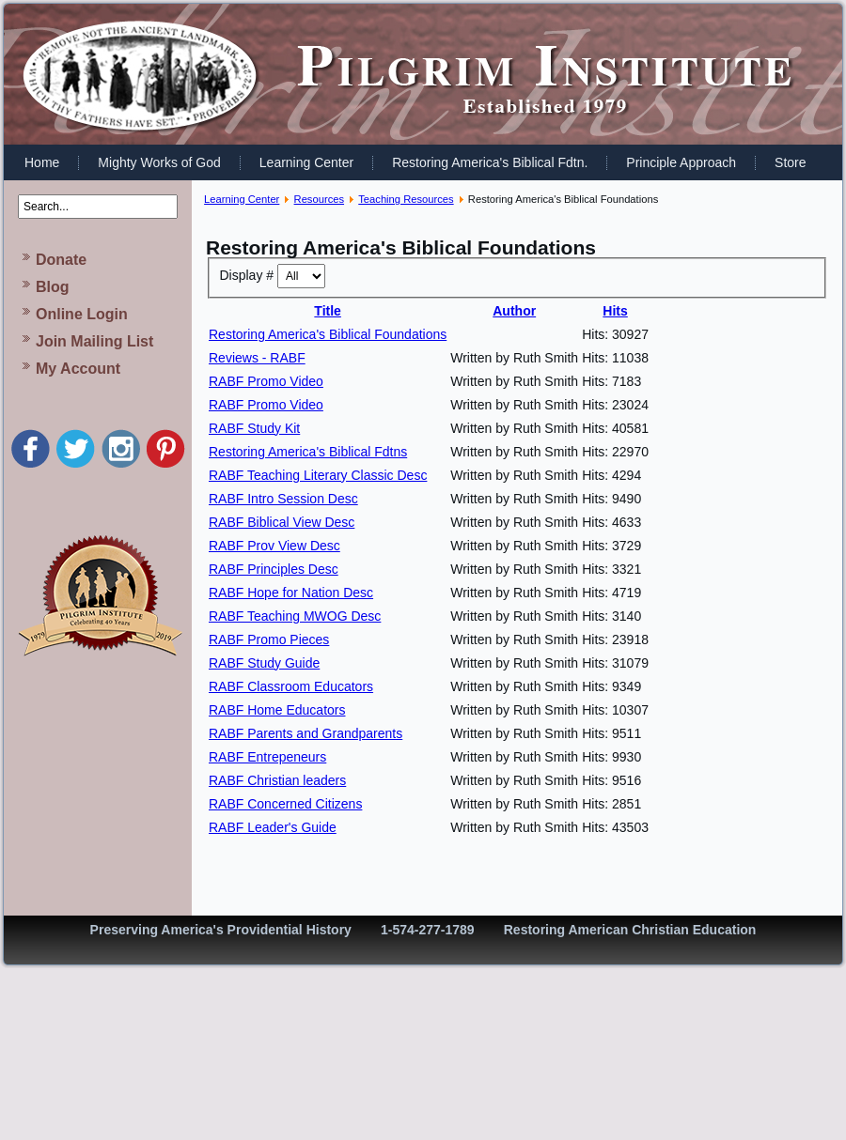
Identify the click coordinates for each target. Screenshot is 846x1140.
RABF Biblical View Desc (281, 522)
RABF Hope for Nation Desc (291, 592)
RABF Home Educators (277, 709)
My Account (78, 369)
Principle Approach (681, 162)
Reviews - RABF (257, 357)
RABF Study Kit (254, 428)
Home (41, 162)
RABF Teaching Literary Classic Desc (318, 475)
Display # (248, 275)
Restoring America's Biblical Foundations (327, 334)
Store (790, 162)
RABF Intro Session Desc (283, 498)
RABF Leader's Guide (273, 827)
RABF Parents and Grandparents (305, 733)
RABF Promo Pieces (269, 639)
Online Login (82, 314)
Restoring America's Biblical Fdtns (308, 451)
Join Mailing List (94, 341)
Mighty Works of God (159, 162)
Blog (53, 287)
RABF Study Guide (264, 662)
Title (327, 310)
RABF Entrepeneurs (267, 756)
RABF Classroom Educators (291, 686)
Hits (615, 310)
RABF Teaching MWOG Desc (295, 616)
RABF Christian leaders (277, 780)
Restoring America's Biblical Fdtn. (490, 162)
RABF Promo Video (266, 381)
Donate (61, 260)
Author (514, 310)
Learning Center (306, 162)
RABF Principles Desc (273, 569)
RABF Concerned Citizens (285, 803)
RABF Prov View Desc (274, 545)
